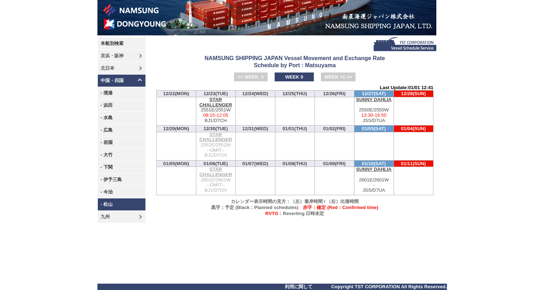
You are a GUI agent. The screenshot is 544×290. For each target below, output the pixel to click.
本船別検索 (112, 43)
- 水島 (107, 117)
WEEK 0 (294, 77)
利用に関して (298, 286)
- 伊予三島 (111, 179)
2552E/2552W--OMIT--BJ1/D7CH (215, 145)
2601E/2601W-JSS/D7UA (374, 180)
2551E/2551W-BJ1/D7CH (215, 110)
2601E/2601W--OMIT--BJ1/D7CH (215, 180)
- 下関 (107, 167)
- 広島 (107, 130)
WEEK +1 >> (338, 77)
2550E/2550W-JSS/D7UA (374, 110)
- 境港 (107, 92)
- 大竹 (107, 154)
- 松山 (107, 204)
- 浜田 (107, 105)
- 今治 (107, 192)
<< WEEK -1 (251, 77)
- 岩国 (107, 142)
